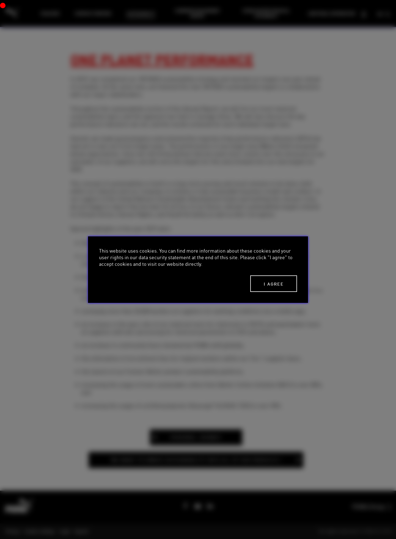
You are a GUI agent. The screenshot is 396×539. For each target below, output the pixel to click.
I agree (274, 283)
